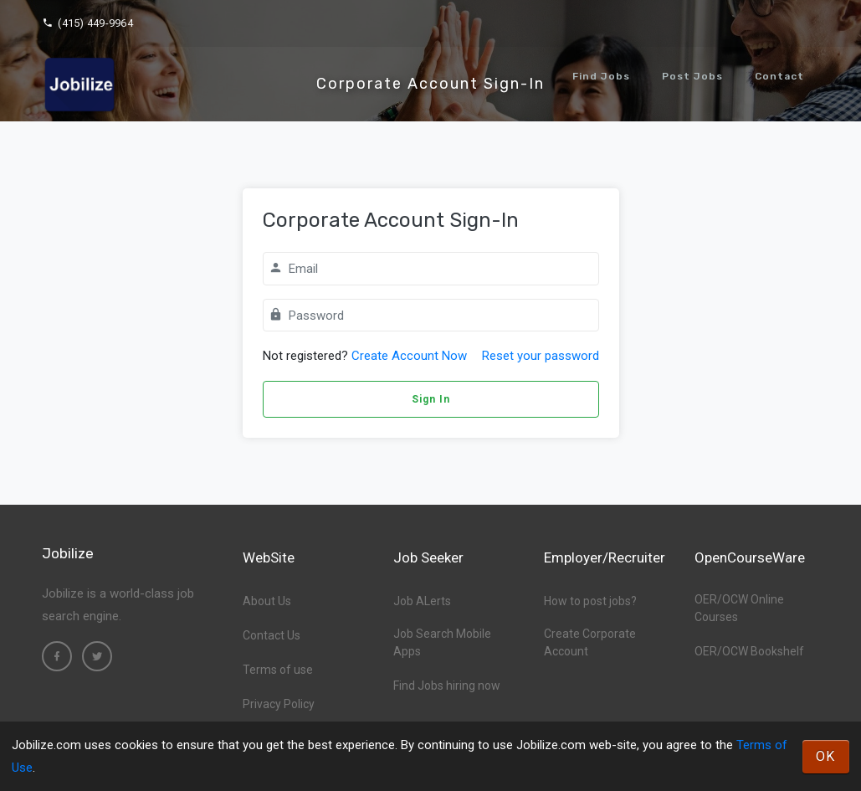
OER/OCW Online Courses (739, 608)
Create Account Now (409, 355)
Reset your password (540, 355)
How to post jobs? (590, 601)
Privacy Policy (279, 704)
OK (826, 756)
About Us (267, 601)
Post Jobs (692, 76)
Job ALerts (422, 601)
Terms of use (278, 669)
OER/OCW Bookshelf (749, 651)
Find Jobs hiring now (446, 685)
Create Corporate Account (590, 642)
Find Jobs (601, 76)
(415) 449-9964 (87, 23)
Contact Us (271, 635)
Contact (779, 76)
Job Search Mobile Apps (442, 642)
